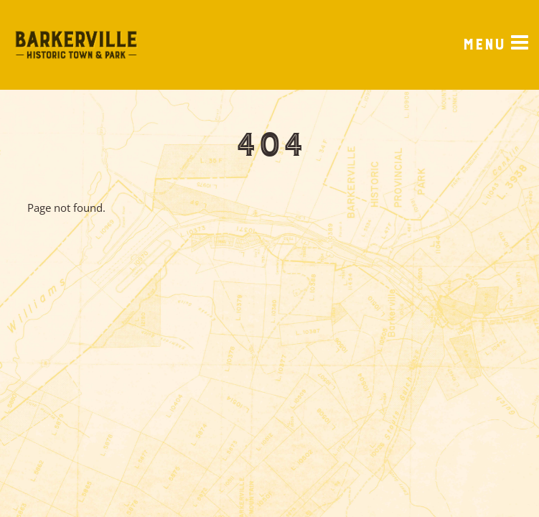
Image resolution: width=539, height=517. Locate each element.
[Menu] (495, 45)
